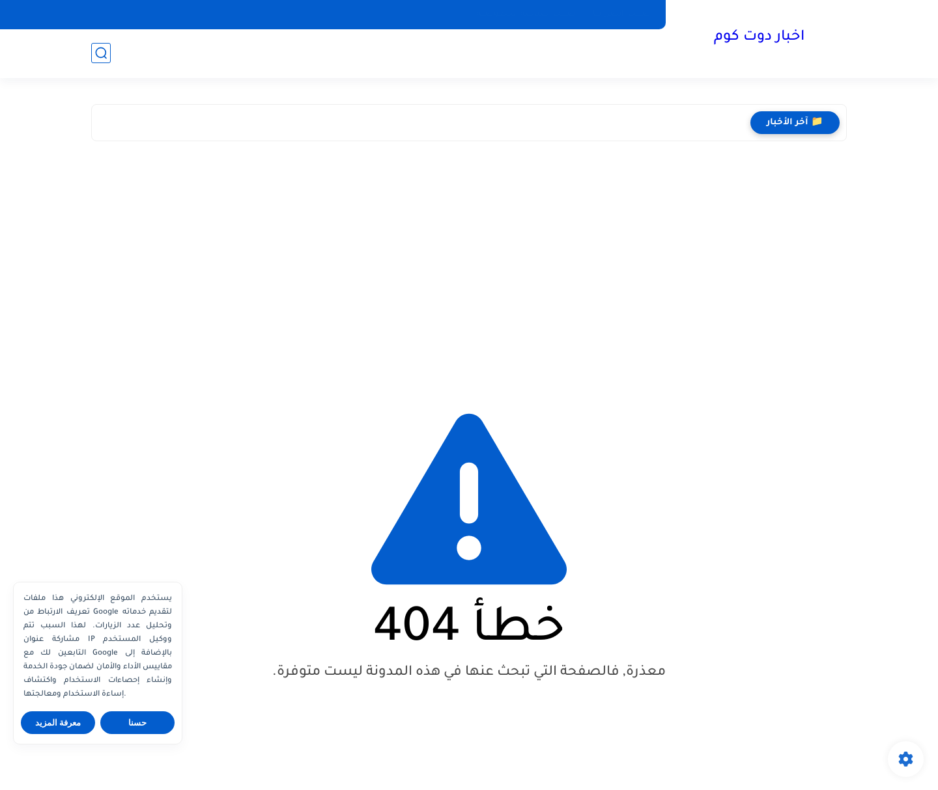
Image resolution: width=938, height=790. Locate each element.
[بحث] (101, 53)
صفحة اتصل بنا (622, 14)
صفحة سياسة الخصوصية (526, 14)
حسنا (137, 723)
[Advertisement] (469, 265)
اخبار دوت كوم (759, 38)
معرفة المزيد (58, 723)
